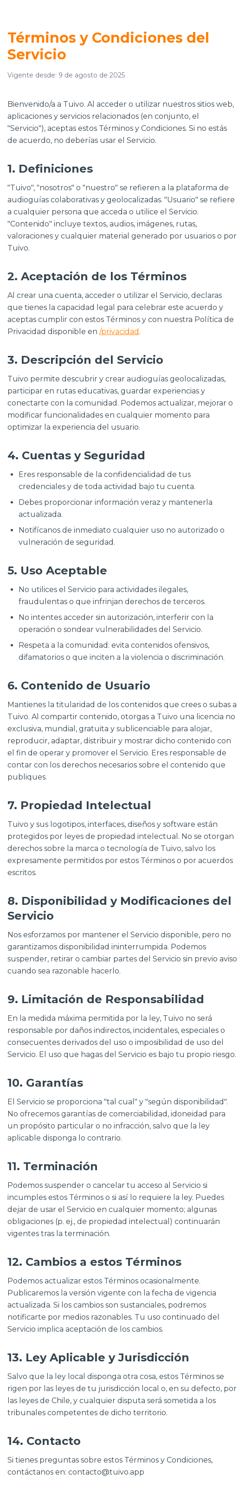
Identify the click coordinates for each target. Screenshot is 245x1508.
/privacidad (119, 331)
